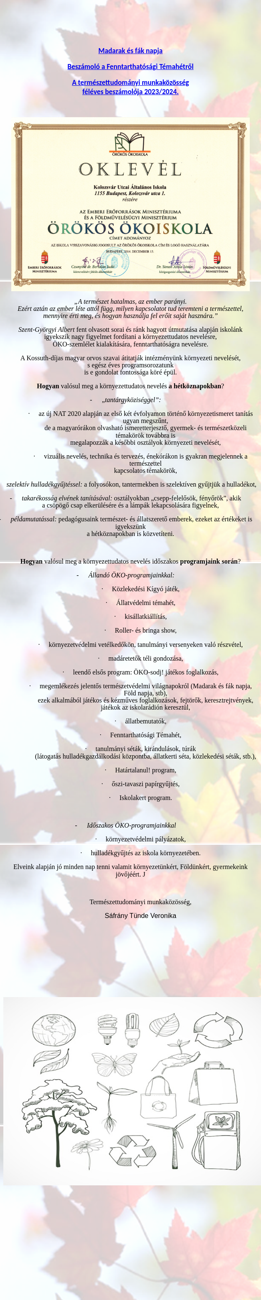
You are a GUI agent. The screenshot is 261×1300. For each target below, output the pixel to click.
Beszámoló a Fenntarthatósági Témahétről (131, 66)
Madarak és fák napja (131, 50)
